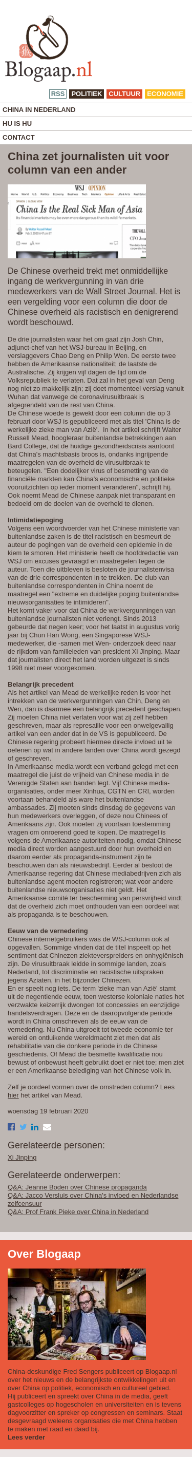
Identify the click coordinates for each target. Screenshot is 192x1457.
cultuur (124, 94)
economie (165, 94)
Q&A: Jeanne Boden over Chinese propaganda (77, 1187)
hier (13, 1095)
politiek (86, 94)
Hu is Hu (17, 123)
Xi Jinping (22, 1157)
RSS (58, 94)
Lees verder (26, 1437)
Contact (19, 137)
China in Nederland (39, 109)
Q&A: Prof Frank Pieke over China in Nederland (78, 1212)
